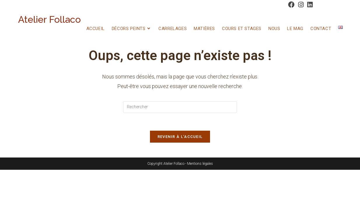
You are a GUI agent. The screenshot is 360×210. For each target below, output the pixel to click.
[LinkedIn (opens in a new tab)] (309, 4)
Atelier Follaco (49, 19)
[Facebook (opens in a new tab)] (291, 4)
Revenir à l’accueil (180, 136)
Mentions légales (200, 164)
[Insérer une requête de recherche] (180, 107)
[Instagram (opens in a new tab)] (300, 4)
